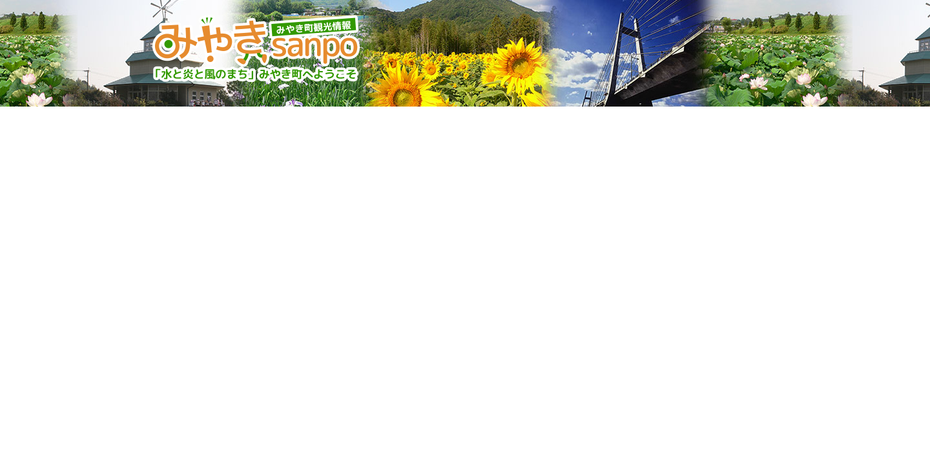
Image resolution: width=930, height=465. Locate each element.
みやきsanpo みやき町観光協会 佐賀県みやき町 (258, 48)
